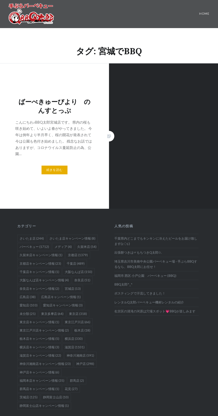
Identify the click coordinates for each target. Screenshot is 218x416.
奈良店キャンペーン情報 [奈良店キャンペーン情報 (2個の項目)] (39, 288)
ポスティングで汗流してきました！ (139, 293)
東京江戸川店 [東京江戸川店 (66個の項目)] (77, 322)
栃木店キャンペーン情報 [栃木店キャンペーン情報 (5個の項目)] (39, 338)
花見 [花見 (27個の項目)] (71, 389)
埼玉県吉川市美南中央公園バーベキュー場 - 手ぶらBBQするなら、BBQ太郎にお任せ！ (155, 264)
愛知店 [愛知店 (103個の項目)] (28, 305)
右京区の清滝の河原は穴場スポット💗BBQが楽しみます (154, 311)
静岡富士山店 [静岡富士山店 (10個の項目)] (56, 397)
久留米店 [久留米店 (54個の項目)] (86, 247)
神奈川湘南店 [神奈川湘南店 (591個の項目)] (80, 355)
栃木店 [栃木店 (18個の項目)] (82, 330)
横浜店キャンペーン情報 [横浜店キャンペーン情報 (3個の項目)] (39, 347)
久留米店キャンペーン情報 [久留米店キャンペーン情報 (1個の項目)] (41, 255)
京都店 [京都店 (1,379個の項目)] (78, 255)
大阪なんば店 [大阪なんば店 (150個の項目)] (78, 272)
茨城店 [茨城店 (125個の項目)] (28, 397)
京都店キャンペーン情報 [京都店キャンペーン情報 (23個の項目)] (40, 263)
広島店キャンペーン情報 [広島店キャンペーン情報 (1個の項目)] (61, 297)
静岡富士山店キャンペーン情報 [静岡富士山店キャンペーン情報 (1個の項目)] (44, 405)
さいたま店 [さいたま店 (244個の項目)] (32, 238)
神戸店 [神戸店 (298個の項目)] (85, 364)
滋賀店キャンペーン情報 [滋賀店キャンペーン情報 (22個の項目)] (40, 355)
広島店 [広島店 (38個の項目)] (28, 297)
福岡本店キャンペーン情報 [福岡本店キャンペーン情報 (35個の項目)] (42, 380)
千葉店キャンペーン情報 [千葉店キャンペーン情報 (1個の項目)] (39, 272)
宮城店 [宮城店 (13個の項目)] (73, 288)
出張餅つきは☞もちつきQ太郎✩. (138, 252)
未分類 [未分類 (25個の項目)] (28, 314)
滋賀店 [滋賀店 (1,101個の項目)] (75, 347)
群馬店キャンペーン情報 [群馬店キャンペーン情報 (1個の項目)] (39, 389)
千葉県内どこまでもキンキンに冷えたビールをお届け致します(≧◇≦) (155, 241)
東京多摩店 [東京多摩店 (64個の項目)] (52, 314)
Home (204, 13)
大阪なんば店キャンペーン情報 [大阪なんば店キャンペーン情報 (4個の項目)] (44, 280)
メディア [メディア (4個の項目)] (63, 247)
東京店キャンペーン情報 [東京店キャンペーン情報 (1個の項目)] (39, 322)
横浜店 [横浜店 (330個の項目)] (74, 338)
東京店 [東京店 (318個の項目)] (78, 314)
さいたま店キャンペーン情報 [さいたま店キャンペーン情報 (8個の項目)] (72, 238)
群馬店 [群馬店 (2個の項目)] (77, 380)
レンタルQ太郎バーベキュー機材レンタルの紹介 (149, 302)
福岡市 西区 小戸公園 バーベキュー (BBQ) (145, 275)
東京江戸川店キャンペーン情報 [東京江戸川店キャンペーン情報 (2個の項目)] (44, 330)
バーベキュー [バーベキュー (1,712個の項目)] (34, 247)
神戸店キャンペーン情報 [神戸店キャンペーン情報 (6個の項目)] (39, 372)
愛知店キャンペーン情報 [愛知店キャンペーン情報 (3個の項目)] (63, 305)
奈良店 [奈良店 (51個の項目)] (82, 280)
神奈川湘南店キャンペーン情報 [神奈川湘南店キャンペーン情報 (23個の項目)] (45, 364)
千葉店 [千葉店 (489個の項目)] (76, 263)
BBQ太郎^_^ (123, 284)
